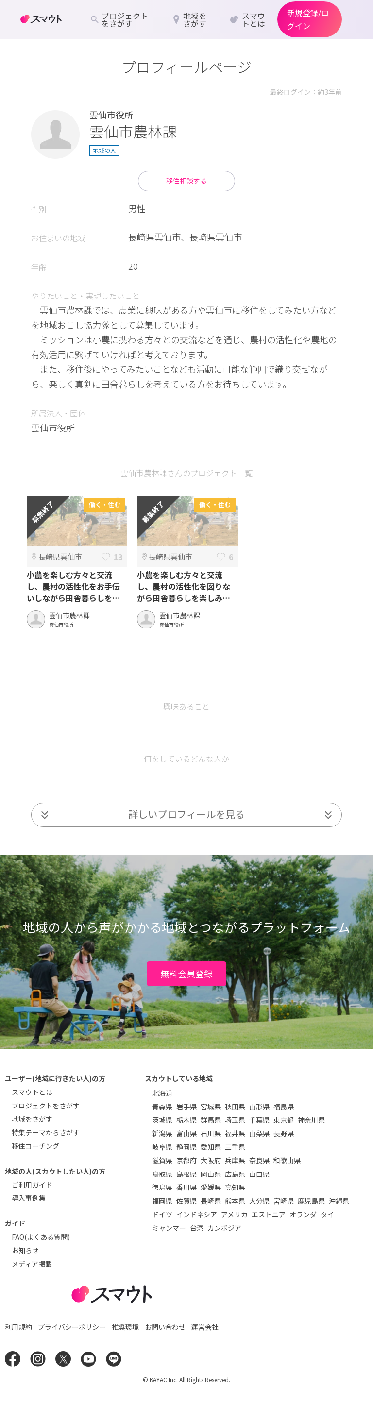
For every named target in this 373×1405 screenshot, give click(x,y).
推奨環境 (125, 1327)
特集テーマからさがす (46, 1132)
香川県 (186, 1187)
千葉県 (259, 1119)
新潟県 (162, 1133)
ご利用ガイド (32, 1185)
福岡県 (162, 1201)
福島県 (283, 1106)
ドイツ (162, 1214)
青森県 (162, 1106)
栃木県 (186, 1119)
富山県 (186, 1133)
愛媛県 (211, 1187)
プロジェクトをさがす (46, 1105)
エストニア (269, 1214)
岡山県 (211, 1174)
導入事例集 (29, 1198)
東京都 (283, 1119)
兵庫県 (235, 1160)
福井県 (235, 1133)
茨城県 (162, 1119)
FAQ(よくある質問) (41, 1236)
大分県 (259, 1201)
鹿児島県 (311, 1201)
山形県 (259, 1106)
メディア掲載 (32, 1264)
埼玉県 (235, 1119)
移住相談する (186, 180)
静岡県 (186, 1147)
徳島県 (162, 1187)
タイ (327, 1214)
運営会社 (205, 1327)
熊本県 (235, 1201)
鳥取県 (162, 1174)
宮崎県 (283, 1201)
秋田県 (235, 1106)
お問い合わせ (165, 1327)
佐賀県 (186, 1201)
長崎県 (211, 1201)
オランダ (303, 1214)
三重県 (235, 1147)
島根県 (186, 1174)
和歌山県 (287, 1160)
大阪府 (211, 1160)
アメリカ (234, 1214)
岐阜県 (162, 1147)
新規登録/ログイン (308, 19)
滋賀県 (162, 1160)
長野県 (283, 1133)
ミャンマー (169, 1228)
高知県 (235, 1187)
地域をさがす (32, 1119)
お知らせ (25, 1250)
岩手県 (186, 1106)
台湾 (196, 1228)
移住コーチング (35, 1146)
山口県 (259, 1174)
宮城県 (211, 1106)
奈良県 (259, 1160)
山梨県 (259, 1133)
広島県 (235, 1174)
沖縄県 (339, 1201)
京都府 (186, 1160)
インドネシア (196, 1214)
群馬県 (211, 1119)
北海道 (162, 1093)
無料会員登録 (186, 973)
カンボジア (224, 1228)
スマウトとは (32, 1092)
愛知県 (211, 1147)
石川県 (211, 1133)
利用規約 (18, 1327)
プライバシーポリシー (72, 1327)
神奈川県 (311, 1119)
